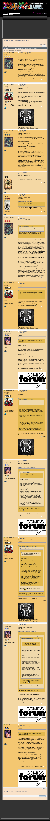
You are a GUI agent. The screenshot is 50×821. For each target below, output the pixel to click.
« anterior (41, 44)
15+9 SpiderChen (10, 84)
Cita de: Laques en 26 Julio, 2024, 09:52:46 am (25, 201)
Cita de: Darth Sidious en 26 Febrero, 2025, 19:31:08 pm (26, 397)
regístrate (5, 13)
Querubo (22, 41)
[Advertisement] (20, 29)
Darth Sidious (9, 331)
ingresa (20, 12)
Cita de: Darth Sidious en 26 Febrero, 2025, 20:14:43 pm (27, 633)
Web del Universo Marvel (8, 40)
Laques (7, 173)
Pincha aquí (44, 13)
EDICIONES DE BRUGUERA (25, 52)
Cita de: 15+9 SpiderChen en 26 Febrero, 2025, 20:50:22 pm (27, 631)
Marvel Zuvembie (10, 52)
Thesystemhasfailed (17, 41)
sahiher (7, 194)
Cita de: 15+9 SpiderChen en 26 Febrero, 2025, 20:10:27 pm (27, 467)
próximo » (45, 44)
